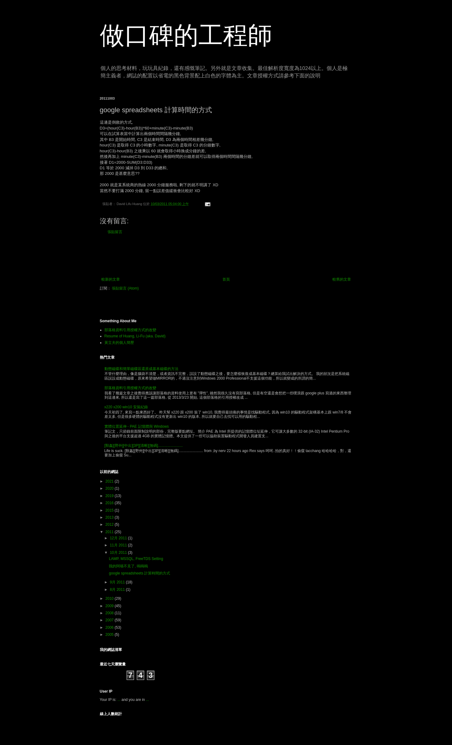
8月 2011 (118, 589)
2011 (110, 532)
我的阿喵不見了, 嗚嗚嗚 (128, 566)
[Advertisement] (226, 256)
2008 (110, 613)
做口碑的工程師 (186, 35)
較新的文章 (110, 279)
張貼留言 (115, 232)
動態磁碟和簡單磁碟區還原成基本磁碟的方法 (141, 369)
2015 (110, 510)
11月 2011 (119, 545)
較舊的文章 (341, 279)
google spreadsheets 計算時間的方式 (139, 573)
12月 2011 (119, 538)
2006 (110, 627)
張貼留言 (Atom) (125, 288)
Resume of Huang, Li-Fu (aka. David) (135, 336)
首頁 (226, 279)
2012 (110, 524)
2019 (110, 496)
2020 (110, 488)
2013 (110, 517)
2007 (110, 620)
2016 (110, 503)
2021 (110, 481)
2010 (110, 598)
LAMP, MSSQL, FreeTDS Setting (136, 559)
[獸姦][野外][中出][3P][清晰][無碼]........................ (143, 445)
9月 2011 (118, 582)
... (118, 700)
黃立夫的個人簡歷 (119, 342)
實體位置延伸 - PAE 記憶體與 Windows (136, 426)
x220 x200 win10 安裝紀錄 (126, 407)
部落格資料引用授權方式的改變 (130, 330)
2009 (110, 606)
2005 (110, 634)
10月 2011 (119, 552)
